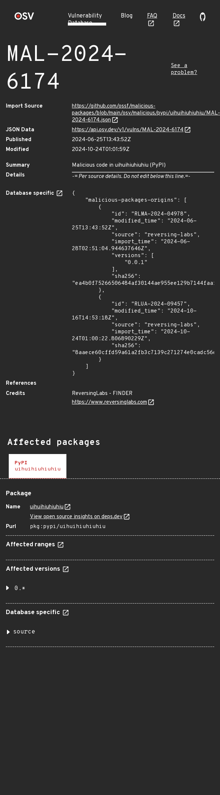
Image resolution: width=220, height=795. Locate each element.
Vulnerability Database (85, 19)
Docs (179, 16)
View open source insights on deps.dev (76, 516)
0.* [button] (20, 588)
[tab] (37, 466)
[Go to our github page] (202, 19)
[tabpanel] (110, 565)
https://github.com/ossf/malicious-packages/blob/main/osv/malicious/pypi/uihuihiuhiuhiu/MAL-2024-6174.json (146, 113)
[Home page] (24, 18)
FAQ (152, 16)
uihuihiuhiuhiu (46, 507)
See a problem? (184, 69)
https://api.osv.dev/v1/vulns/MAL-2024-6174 (128, 130)
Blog (126, 16)
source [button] (24, 632)
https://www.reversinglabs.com (109, 402)
